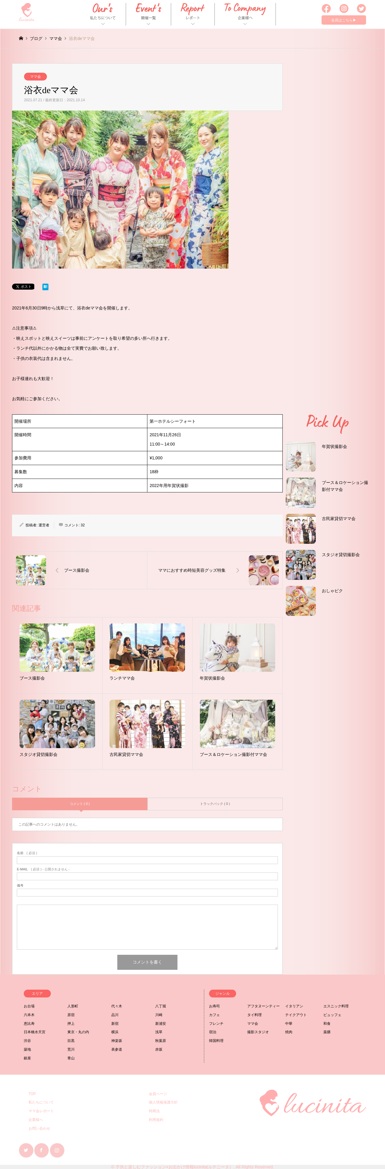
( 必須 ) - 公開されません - (43, 869)
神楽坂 (116, 1041)
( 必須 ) (27, 853)
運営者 (43, 525)
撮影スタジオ (258, 1032)
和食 (327, 1023)
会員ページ (158, 1094)
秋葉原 (160, 1041)
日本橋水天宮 (34, 1032)
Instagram (57, 1150)
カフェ (214, 1015)
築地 (27, 1049)
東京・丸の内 (78, 1032)
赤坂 (158, 1049)
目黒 (71, 1041)
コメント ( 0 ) (80, 803)
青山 (71, 1058)
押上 (71, 1023)
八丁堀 (160, 1006)
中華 (288, 1023)
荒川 (71, 1049)
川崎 (158, 1015)
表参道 (116, 1049)
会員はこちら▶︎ (343, 20)
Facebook (41, 1150)
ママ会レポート (41, 1111)
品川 (115, 1015)
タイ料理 (254, 1015)
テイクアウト (296, 1015)
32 (83, 525)
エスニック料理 (336, 1006)
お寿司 (214, 1006)
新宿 (115, 1023)
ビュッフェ (332, 1015)
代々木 (116, 1006)
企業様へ (36, 1120)
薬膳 (327, 1032)
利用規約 (156, 1120)
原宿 (71, 1015)
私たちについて (41, 1102)
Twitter (26, 1150)
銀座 (27, 1058)
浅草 (158, 1032)
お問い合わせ (39, 1128)
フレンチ (216, 1023)
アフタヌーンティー (263, 1006)
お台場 (29, 1006)
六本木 (29, 1015)
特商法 (154, 1111)
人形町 (72, 1006)
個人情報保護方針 (163, 1102)
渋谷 (27, 1041)
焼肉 (288, 1032)
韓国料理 (216, 1041)
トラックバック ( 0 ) (215, 803)
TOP (32, 1094)
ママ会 (35, 77)
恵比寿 (29, 1023)
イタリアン (294, 1006)
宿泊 (212, 1032)
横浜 (115, 1032)
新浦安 (160, 1023)
